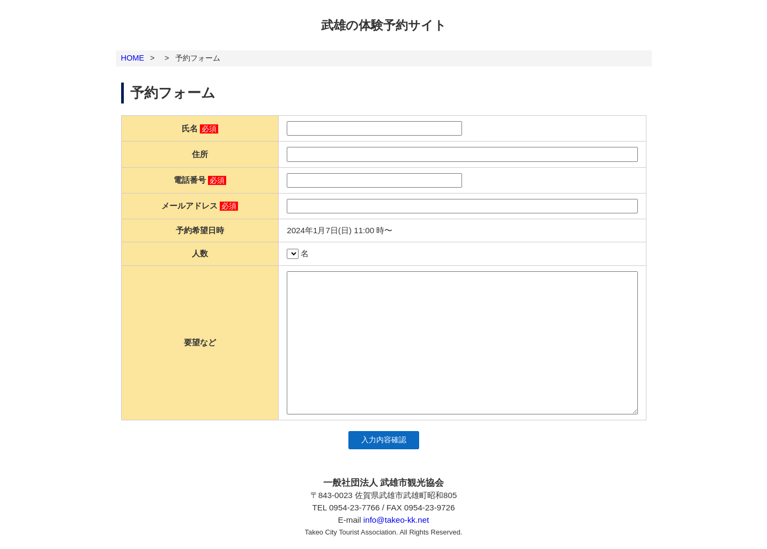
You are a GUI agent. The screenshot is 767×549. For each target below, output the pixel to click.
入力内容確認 (383, 440)
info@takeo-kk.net (396, 519)
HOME (132, 58)
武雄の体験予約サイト (383, 25)
